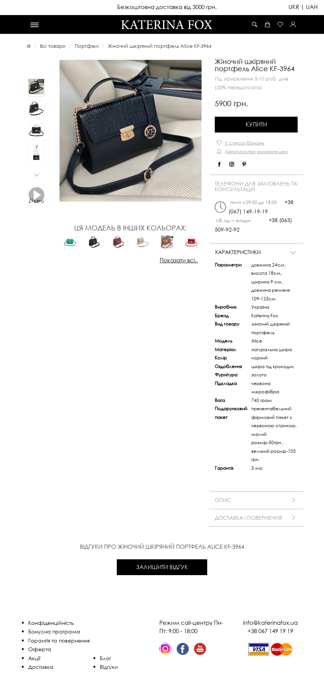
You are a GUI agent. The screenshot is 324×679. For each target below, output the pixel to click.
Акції (34, 658)
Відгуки (109, 667)
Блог (105, 658)
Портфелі (87, 46)
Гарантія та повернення (59, 640)
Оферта (39, 649)
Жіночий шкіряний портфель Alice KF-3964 (159, 46)
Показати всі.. (179, 260)
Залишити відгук (162, 566)
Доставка (40, 667)
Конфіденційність (51, 623)
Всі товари (53, 46)
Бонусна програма (54, 631)
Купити (256, 124)
